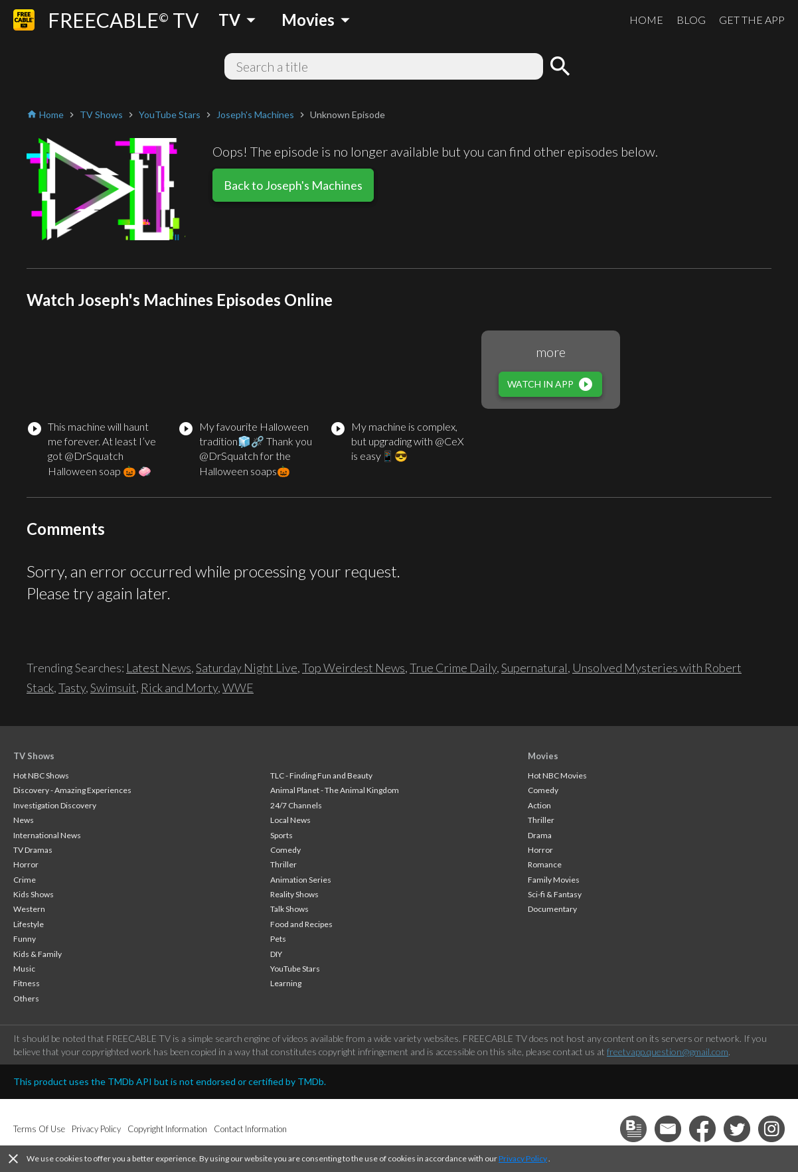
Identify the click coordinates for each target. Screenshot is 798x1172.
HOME (646, 19)
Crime (24, 880)
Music (24, 969)
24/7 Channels (296, 805)
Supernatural (534, 667)
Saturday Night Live (246, 667)
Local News (290, 820)
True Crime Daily (453, 667)
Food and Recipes (301, 924)
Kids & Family (37, 954)
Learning (285, 983)
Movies (543, 756)
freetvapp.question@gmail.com (667, 1051)
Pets (278, 939)
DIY (276, 954)
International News (47, 835)
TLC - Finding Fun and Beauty (321, 775)
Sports (281, 835)
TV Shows (33, 756)
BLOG (691, 19)
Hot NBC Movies (557, 775)
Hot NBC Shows (41, 775)
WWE (238, 687)
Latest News (158, 667)
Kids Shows (33, 894)
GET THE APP (752, 19)
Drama (540, 835)
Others (26, 998)
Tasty (72, 687)
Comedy (285, 850)
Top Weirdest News (353, 667)
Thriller (283, 864)
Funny (24, 939)
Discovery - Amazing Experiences (72, 790)
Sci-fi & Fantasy (555, 894)
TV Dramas (32, 850)
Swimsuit (113, 687)
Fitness (26, 983)
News (23, 820)
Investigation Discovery (54, 805)
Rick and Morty (179, 687)
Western (29, 909)
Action (539, 805)
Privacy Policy (523, 1158)
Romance (545, 864)
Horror (26, 864)
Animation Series (300, 880)
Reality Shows (294, 894)
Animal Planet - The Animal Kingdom (334, 790)
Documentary (552, 909)
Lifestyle (28, 924)
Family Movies (554, 880)
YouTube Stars (295, 969)
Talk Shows (289, 909)
